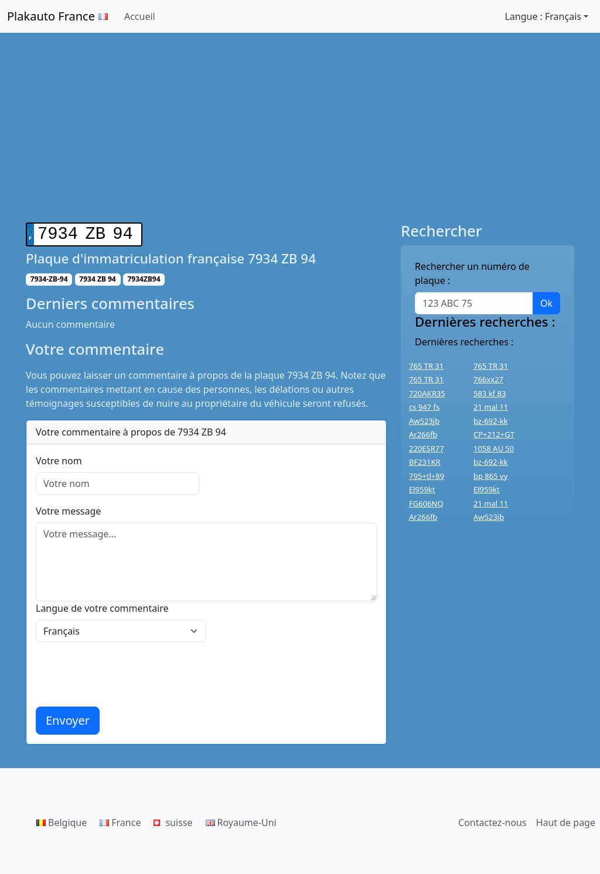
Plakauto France (57, 16)
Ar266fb (423, 434)
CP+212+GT (493, 434)
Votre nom (59, 458)
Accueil (139, 16)
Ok (546, 303)
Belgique (61, 820)
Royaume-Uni (241, 820)
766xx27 (488, 379)
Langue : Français (542, 16)
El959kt (422, 489)
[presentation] (125, 672)
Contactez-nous (492, 820)
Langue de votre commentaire (102, 605)
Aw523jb (424, 421)
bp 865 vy (490, 476)
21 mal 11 (490, 407)
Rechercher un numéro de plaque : (472, 273)
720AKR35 (427, 393)
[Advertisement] (300, 135)
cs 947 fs (424, 407)
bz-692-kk (490, 421)
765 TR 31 (426, 366)
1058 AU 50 (493, 448)
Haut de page (565, 820)
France (120, 820)
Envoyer (68, 718)
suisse (173, 820)
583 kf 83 (489, 393)
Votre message (68, 508)
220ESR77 (426, 448)
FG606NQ (426, 503)
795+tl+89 (426, 476)
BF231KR (425, 462)
